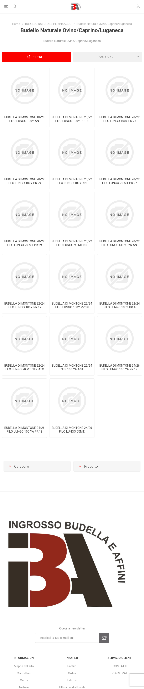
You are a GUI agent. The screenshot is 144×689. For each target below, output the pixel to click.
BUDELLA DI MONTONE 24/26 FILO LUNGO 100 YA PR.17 (119, 367)
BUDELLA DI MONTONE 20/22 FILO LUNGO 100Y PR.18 (72, 119)
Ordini (72, 673)
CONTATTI (120, 666)
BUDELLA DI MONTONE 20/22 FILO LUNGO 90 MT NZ (72, 243)
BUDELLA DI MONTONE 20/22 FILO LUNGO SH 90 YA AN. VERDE (119, 245)
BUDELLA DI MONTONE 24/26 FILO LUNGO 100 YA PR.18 (24, 429)
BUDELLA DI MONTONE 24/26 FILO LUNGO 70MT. (72, 429)
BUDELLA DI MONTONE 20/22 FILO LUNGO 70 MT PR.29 (24, 243)
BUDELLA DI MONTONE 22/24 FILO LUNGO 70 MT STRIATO (24, 367)
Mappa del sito (24, 666)
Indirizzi (72, 680)
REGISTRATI (120, 673)
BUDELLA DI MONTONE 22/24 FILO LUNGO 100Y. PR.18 (72, 305)
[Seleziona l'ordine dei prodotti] (107, 57)
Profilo (71, 666)
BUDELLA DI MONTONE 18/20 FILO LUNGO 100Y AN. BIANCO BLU (24, 121)
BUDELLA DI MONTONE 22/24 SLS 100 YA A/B (72, 367)
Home (16, 24)
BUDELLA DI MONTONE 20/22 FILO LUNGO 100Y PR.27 (119, 119)
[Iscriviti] (67, 638)
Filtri (37, 57)
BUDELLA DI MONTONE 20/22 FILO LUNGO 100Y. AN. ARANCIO (72, 183)
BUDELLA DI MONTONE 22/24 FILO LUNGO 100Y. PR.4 (119, 305)
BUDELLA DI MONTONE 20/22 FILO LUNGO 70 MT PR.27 (119, 181)
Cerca (24, 680)
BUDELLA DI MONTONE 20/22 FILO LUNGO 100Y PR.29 (24, 181)
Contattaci (24, 673)
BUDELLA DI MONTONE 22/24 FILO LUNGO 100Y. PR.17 (24, 305)
